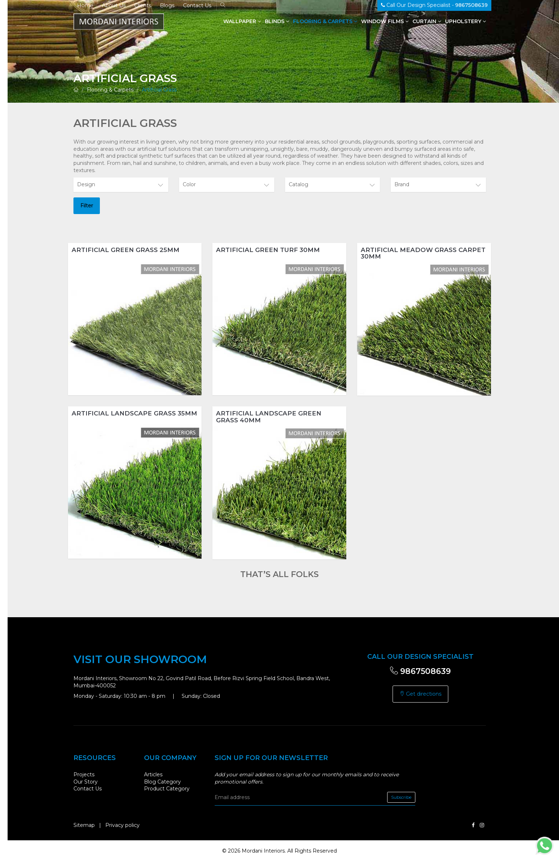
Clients (142, 5)
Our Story (85, 781)
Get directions (420, 694)
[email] (315, 797)
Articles (153, 774)
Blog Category (162, 781)
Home (85, 5)
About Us (114, 5)
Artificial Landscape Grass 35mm (134, 413)
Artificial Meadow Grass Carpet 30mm (423, 253)
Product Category (167, 788)
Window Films (384, 21)
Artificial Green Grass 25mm (125, 249)
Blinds (277, 21)
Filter (86, 205)
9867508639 (420, 671)
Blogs (167, 5)
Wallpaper (242, 21)
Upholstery (465, 21)
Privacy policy (122, 825)
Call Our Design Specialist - (434, 5)
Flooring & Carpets (325, 21)
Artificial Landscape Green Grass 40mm (268, 417)
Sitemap (84, 825)
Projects (83, 774)
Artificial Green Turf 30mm (268, 249)
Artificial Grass (159, 89)
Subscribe (401, 797)
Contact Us (197, 5)
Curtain (426, 21)
